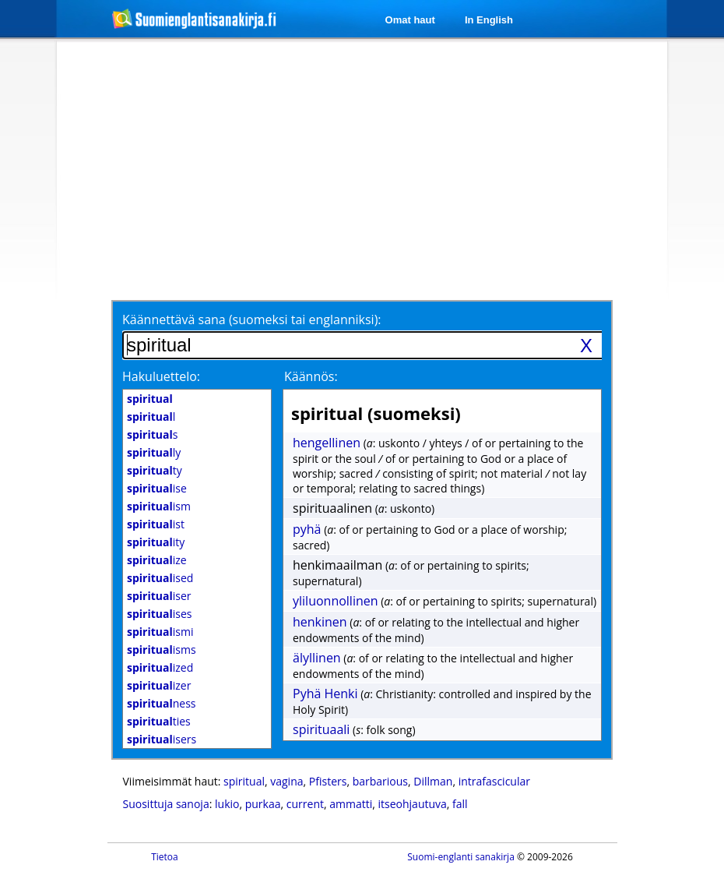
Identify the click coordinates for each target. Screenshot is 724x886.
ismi (160, 631)
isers (161, 739)
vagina (286, 781)
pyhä (307, 529)
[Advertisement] (341, 169)
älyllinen (317, 657)
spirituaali (321, 729)
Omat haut (410, 20)
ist (156, 524)
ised (160, 577)
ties (159, 721)
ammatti (350, 803)
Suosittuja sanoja (166, 803)
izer (159, 685)
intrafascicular (494, 781)
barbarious (380, 781)
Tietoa (164, 856)
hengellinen (326, 442)
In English (489, 20)
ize (157, 559)
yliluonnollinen (335, 600)
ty (154, 470)
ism (159, 506)
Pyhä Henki (325, 693)
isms (161, 649)
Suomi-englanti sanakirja (461, 856)
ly (154, 452)
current (305, 803)
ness (161, 703)
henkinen (320, 621)
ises (159, 613)
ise (157, 488)
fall (460, 803)
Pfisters (328, 781)
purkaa (263, 803)
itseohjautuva (412, 803)
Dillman (432, 781)
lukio (227, 803)
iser (159, 595)
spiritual (244, 781)
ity (156, 542)
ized (160, 667)
